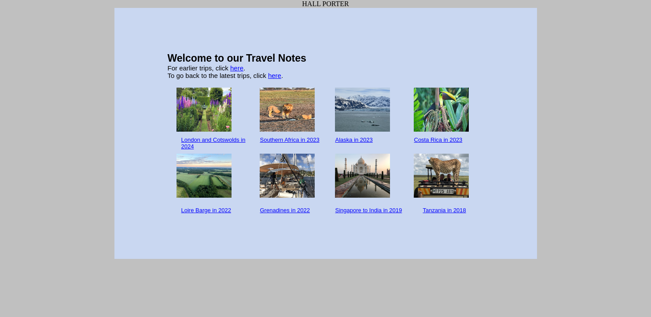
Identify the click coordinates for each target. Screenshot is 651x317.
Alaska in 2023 (354, 139)
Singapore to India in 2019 (368, 210)
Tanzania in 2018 (444, 210)
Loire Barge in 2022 (206, 210)
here (236, 68)
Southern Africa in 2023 (290, 139)
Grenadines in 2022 (285, 210)
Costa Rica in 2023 (438, 139)
